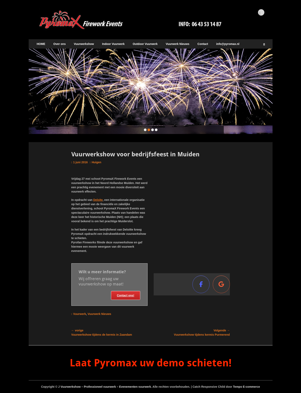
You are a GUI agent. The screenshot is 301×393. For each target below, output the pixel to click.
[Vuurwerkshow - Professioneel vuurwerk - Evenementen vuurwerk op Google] (221, 284)
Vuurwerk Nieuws (177, 44)
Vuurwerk (79, 314)
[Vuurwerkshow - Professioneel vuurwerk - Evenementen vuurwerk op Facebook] (201, 284)
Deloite (98, 199)
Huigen (96, 162)
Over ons (59, 44)
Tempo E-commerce (246, 386)
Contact (203, 44)
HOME (41, 44)
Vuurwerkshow (84, 44)
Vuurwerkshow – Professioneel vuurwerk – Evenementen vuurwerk (106, 386)
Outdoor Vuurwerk (145, 44)
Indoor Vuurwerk (113, 44)
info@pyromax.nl (227, 44)
